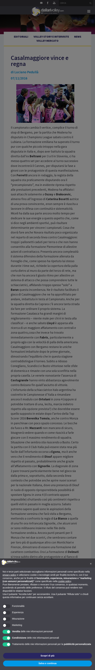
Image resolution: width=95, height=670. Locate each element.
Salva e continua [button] (47, 663)
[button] (90, 563)
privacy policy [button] (9, 575)
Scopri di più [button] (47, 655)
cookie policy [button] (64, 581)
